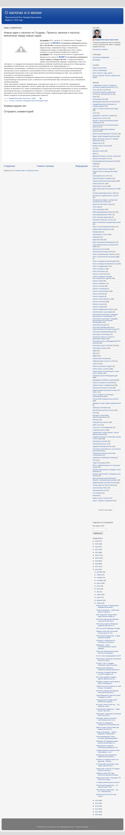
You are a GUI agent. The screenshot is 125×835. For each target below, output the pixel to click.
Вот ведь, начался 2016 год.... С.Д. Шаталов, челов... (108, 705)
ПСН (94, 413)
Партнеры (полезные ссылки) (102, 388)
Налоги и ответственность (101, 299)
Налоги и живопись (99, 283)
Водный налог (97, 143)
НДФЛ (95, 356)
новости (95, 363)
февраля (100, 600)
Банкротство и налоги (100, 118)
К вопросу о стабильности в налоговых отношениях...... (106, 641)
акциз (94, 96)
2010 (97, 814)
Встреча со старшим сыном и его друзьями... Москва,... (107, 760)
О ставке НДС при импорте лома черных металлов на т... (107, 765)
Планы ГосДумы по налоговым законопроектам (103, 395)
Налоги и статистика (99, 274)
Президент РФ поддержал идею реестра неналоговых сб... (107, 742)
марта (99, 597)
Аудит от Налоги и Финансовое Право (105, 108)
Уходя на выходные (99, 463)
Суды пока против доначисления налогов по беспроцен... (107, 652)
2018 (97, 564)
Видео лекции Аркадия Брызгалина (105, 136)
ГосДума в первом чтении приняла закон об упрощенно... (108, 682)
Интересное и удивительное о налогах (106, 195)
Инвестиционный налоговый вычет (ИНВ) (107, 189)
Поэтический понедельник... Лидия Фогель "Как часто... (108, 710)
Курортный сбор (98, 239)
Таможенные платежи (100, 441)
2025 (97, 544)
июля (99, 586)
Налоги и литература (100, 288)
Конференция (97, 232)
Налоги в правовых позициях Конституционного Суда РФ (102, 277)
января (99, 603)
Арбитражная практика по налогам (104, 101)
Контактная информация (101, 57)
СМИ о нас (96, 425)
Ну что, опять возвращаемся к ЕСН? (108, 656)
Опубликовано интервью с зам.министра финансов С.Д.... (107, 746)
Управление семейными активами (104, 457)
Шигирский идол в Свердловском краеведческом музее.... (107, 606)
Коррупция (96, 237)
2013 (97, 806)
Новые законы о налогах (101, 369)
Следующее (9, 166)
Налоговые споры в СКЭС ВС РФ (104, 345)
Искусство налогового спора (102, 204)
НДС (94, 353)
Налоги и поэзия (98, 304)
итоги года (96, 207)
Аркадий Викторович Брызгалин (107, 40)
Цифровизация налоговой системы (104, 482)
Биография (96, 60)
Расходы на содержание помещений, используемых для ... (108, 723)
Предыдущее (81, 166)
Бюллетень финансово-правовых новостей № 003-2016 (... (107, 620)
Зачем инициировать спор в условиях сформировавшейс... (107, 737)
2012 (97, 809)
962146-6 (56, 43)
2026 (97, 541)
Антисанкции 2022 (99, 99)
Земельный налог (99, 183)
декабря (100, 572)
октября (99, 577)
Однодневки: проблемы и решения (104, 380)
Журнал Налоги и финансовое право (105, 171)
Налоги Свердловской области (103, 309)
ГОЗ (94, 148)
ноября (99, 575)
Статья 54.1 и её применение (102, 427)
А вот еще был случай (100, 90)
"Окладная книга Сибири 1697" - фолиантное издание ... (107, 700)
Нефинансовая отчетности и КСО (104, 361)
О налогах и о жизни (23, 12)
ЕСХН (95, 166)
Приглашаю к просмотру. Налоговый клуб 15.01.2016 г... (108, 659)
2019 (97, 561)
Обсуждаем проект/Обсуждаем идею (35, 101)
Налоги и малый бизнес (101, 291)
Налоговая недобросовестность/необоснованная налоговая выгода (104, 328)
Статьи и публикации (100, 70)
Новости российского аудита (102, 366)
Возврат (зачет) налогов (101, 146)
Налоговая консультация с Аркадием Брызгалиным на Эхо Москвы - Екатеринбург (105, 320)
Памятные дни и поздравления (103, 385)
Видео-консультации (99, 68)
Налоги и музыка (98, 296)
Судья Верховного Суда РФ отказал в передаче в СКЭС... (108, 696)
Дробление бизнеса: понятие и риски (105, 156)
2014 (97, 803)
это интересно (97, 493)
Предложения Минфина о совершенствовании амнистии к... (108, 668)
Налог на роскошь (99, 271)
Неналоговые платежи (100, 358)
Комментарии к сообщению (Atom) (27, 170)
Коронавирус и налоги (100, 234)
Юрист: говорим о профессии (103, 500)
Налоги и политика (15, 101)
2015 (97, 800)
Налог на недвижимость (101, 266)
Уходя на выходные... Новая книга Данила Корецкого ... (107, 611)
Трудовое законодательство (102, 446)
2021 (97, 555)
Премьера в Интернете (100, 407)
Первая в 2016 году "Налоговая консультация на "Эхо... (107, 632)
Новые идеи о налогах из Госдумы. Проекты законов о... (108, 769)
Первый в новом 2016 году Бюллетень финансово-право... (107, 774)
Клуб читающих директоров (102, 217)
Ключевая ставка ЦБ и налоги (103, 220)
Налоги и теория (98, 307)
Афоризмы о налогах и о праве (103, 115)
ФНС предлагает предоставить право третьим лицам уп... (106, 615)
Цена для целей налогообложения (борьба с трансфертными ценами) (104, 479)
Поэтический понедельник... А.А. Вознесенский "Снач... (107, 786)
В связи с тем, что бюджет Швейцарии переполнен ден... (107, 664)
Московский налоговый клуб (102, 251)
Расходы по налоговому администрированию (101, 416)
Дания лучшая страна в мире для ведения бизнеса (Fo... (107, 728)
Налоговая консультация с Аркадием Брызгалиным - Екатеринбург (105, 315)
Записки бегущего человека (102, 178)
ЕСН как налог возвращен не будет (108, 628)
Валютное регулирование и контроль (105, 133)
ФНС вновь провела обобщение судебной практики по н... (107, 624)
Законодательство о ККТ (101, 176)
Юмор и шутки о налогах (101, 498)
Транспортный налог (100, 444)
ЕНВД (95, 164)
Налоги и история (99, 286)
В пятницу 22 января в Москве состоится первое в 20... (106, 673)
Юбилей (95, 495)
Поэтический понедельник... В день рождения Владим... (108, 636)
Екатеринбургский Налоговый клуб (104, 161)
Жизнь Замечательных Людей (103, 169)
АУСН (95, 113)
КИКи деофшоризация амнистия (104, 212)
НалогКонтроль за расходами (103, 312)
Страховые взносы (99, 430)
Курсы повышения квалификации (104, 242)
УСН (94, 460)
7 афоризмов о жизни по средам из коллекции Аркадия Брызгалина (104, 86)
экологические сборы (100, 488)
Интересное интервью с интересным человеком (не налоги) (105, 200)
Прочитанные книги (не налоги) (103, 410)
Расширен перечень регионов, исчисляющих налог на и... (106, 719)
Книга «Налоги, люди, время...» (103, 73)
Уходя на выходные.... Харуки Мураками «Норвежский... (106, 733)
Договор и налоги (98, 151)
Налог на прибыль (99, 269)
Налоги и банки (98, 281)
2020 (97, 558)
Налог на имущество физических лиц (105, 264)
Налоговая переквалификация (103, 332)
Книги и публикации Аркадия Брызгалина (107, 222)
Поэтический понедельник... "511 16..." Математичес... (107, 790)
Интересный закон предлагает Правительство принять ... (106, 755)
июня (99, 589)
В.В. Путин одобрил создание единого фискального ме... (106, 678)
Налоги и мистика (99, 294)
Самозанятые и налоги (100, 422)
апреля (99, 594)
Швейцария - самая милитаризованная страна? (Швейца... (106, 646)
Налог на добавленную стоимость (104, 254)
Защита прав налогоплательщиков (104, 181)
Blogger (85, 827)
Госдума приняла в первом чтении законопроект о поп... (108, 751)
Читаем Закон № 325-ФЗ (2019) (103, 485)
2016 (97, 569)
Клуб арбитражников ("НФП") (102, 214)
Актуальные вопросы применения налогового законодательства (104, 93)
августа (99, 583)
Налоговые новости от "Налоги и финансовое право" (104, 337)
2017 (97, 566)
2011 (97, 812)
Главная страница (45, 166)
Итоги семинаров (98, 209)
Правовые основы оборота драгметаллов (107, 403)
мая (98, 592)
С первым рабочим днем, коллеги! (108, 782)
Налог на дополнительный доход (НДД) (106, 257)
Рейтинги (96, 419)
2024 (97, 547)
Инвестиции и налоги (100, 186)
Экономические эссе (100, 490)
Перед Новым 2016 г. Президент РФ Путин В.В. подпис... (108, 778)
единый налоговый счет (101, 158)
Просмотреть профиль (100, 49)
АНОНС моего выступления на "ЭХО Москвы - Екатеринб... (108, 687)
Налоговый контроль (100, 348)
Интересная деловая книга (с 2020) (104, 193)
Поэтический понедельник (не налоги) (105, 399)
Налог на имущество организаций (104, 261)
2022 (97, 552)
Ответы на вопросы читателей (103, 382)
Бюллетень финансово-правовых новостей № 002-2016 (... (107, 691)
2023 (97, 549)
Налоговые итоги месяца (101, 334)
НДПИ (95, 350)
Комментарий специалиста (102, 229)
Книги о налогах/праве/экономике (104, 226)
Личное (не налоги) (99, 249)
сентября (100, 580)
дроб (94, 153)
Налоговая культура (99, 325)
